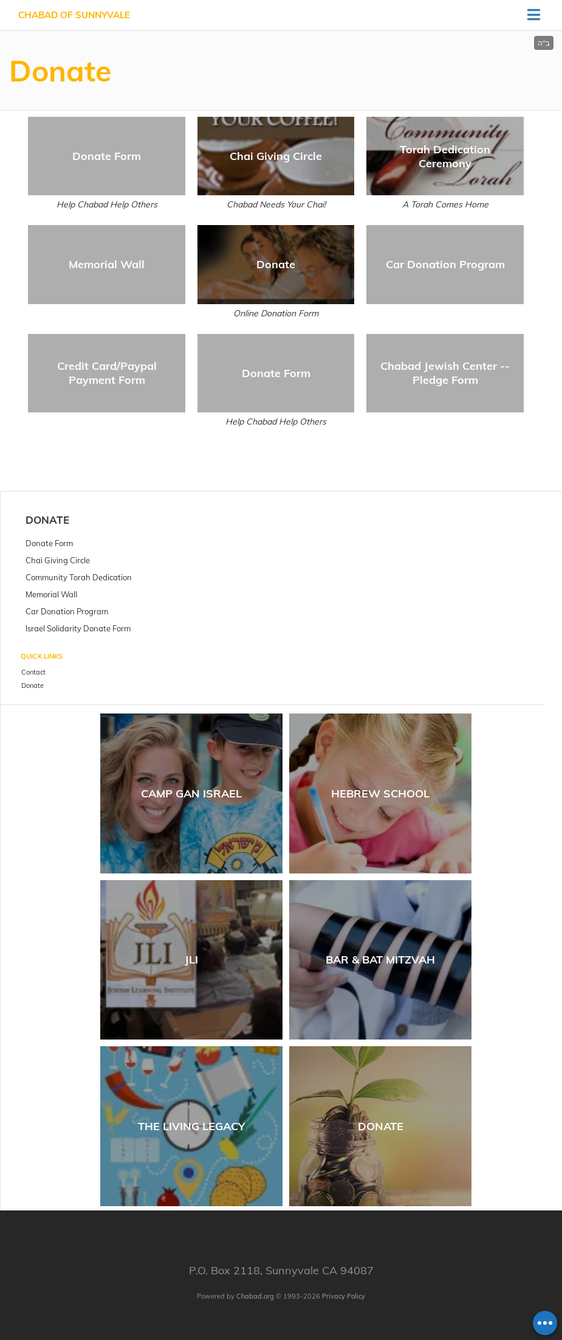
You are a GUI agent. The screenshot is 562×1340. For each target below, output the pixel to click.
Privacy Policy (343, 1296)
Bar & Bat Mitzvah (380, 960)
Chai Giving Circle (276, 156)
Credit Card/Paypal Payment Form (107, 373)
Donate (275, 264)
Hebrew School (380, 793)
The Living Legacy (191, 1126)
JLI (191, 960)
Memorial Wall (107, 264)
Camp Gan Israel (191, 793)
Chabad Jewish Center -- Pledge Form (445, 373)
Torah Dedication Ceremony (445, 156)
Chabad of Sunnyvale (74, 15)
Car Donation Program (445, 264)
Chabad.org (255, 1296)
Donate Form (106, 156)
